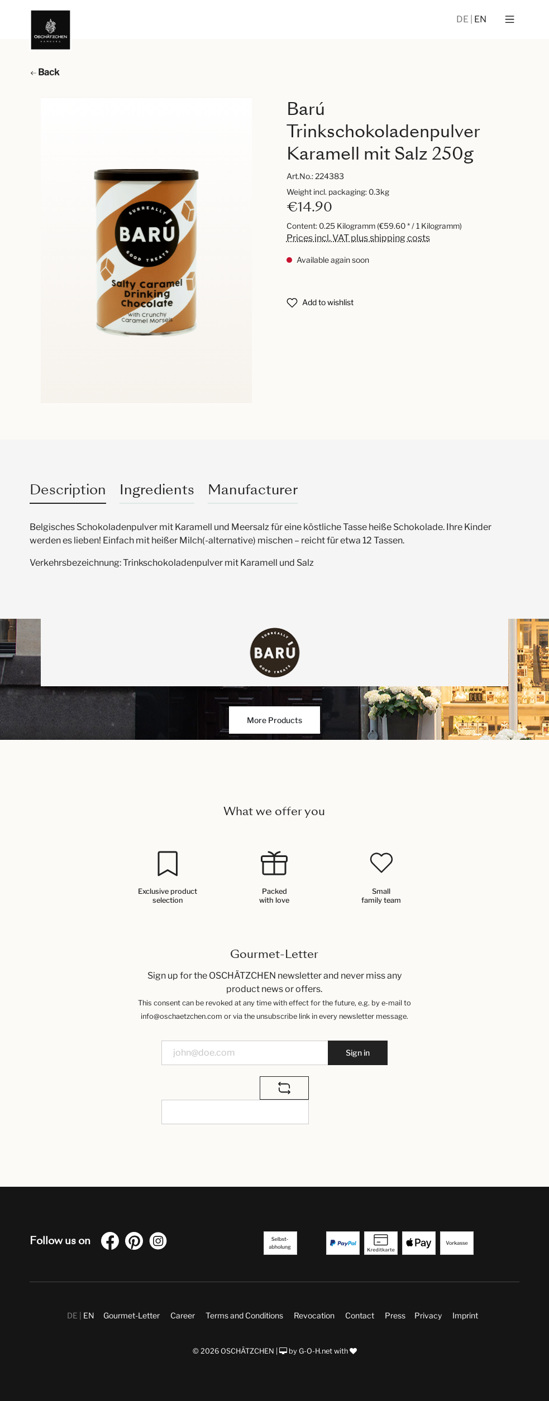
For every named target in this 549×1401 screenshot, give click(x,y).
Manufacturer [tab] (253, 489)
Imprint (465, 1315)
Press (395, 1315)
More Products (274, 720)
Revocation (314, 1315)
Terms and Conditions (244, 1315)
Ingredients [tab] (157, 489)
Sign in (358, 1052)
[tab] (68, 489)
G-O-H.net (315, 1351)
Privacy (428, 1315)
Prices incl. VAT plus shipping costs (358, 238)
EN (480, 19)
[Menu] (509, 19)
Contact (359, 1315)
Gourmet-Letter (131, 1315)
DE (463, 19)
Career (182, 1315)
